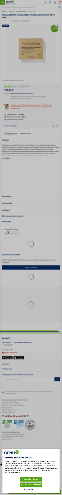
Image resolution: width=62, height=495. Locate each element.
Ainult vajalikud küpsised (31, 485)
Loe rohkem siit (14, 472)
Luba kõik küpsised (31, 479)
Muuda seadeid (29, 489)
